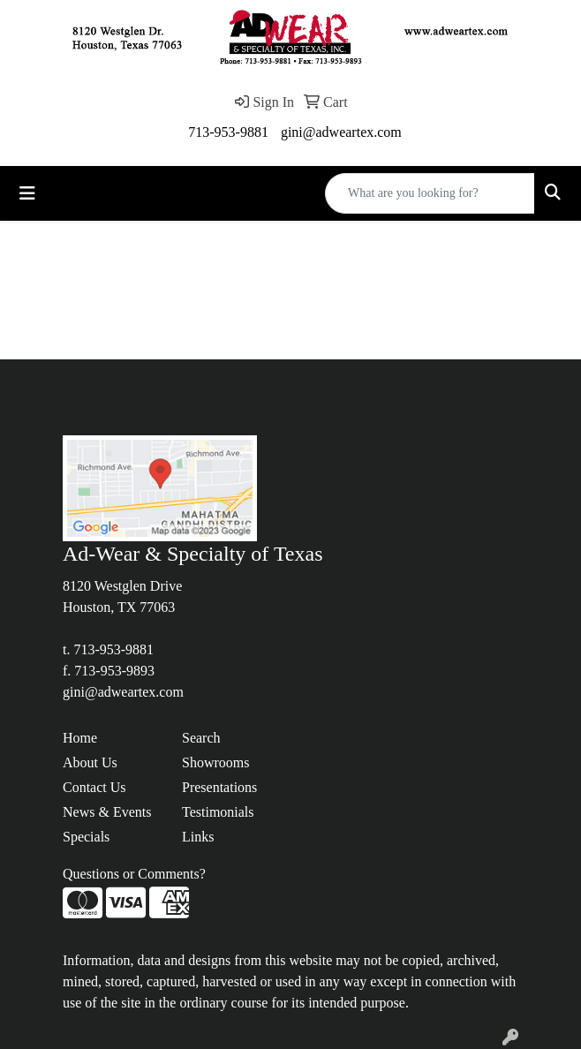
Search (201, 737)
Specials (86, 836)
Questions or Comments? (134, 873)
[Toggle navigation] (27, 193)
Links (198, 836)
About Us (90, 762)
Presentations (219, 787)
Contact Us (94, 787)
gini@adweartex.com (341, 132)
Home (80, 737)
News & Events (107, 811)
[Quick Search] (430, 193)
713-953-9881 (228, 132)
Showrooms (215, 762)
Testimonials (218, 811)
